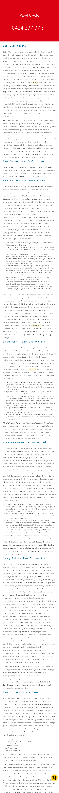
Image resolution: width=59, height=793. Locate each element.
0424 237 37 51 (29, 27)
